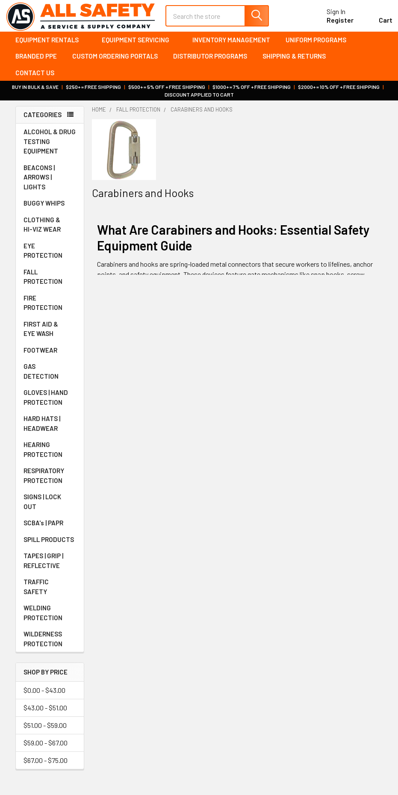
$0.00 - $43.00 (44, 695)
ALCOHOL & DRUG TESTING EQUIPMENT (50, 146)
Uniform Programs (316, 45)
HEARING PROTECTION (50, 454)
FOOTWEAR (50, 355)
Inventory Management (231, 45)
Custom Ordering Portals (115, 61)
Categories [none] (43, 120)
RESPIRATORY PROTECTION (50, 480)
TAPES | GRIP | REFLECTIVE (50, 565)
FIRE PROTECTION (50, 308)
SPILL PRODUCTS (49, 544)
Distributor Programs (210, 61)
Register (330, 24)
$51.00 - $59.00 (45, 730)
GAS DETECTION (50, 376)
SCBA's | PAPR (50, 528)
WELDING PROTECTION (50, 618)
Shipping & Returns (294, 61)
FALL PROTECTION (50, 282)
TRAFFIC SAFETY (50, 592)
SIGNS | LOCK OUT (50, 506)
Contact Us (34, 78)
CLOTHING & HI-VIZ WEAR (50, 229)
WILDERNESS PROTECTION (50, 644)
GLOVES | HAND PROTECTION (50, 402)
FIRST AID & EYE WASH (50, 334)
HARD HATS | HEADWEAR (50, 428)
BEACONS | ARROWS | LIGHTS (50, 182)
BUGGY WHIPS (50, 208)
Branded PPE (36, 61)
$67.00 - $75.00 (46, 765)
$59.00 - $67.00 (46, 748)
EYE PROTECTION (50, 256)
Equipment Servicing (139, 45)
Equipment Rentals (50, 45)
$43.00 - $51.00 (45, 713)
